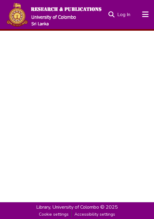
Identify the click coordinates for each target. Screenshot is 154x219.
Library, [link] (43, 207)
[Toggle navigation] (145, 14)
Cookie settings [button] (54, 214)
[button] (54, 14)
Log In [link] (124, 14)
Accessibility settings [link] (94, 214)
